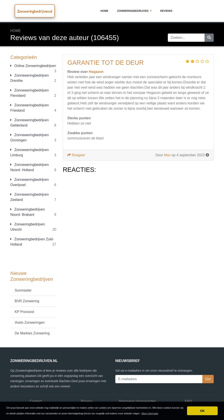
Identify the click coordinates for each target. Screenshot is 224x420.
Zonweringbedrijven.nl (34, 11)
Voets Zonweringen (30, 322)
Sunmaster (23, 290)
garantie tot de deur (105, 62)
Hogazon (96, 72)
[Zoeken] (209, 37)
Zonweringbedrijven (134, 10)
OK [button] (202, 411)
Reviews (166, 10)
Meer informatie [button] (150, 413)
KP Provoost (24, 312)
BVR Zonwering (27, 301)
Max (167, 155)
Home (104, 10)
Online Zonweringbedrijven (33, 66)
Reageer (76, 155)
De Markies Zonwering (32, 333)
